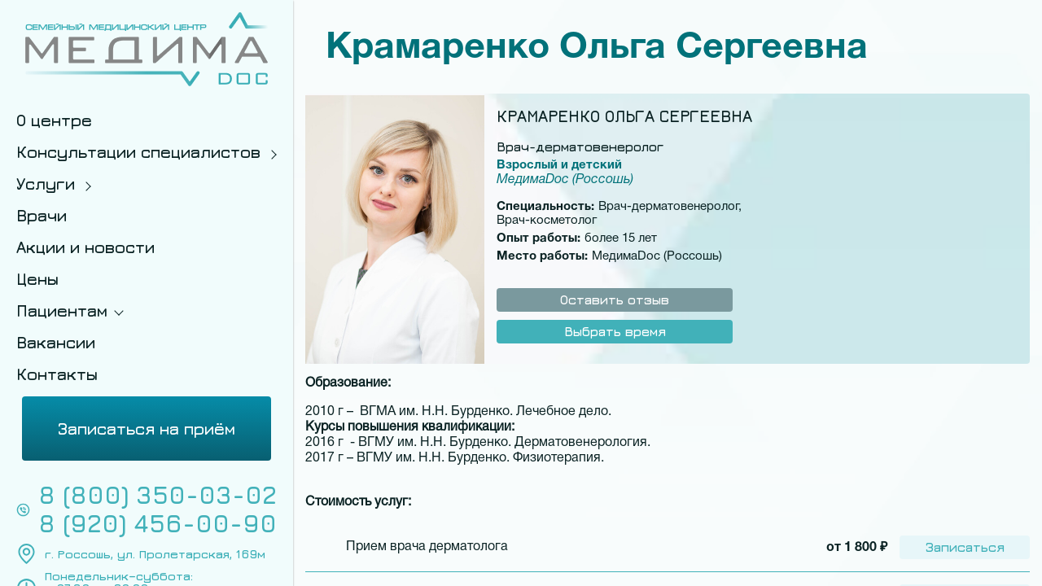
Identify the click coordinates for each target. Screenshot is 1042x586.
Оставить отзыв (614, 299)
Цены (37, 278)
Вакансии (55, 342)
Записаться (965, 547)
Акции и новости (85, 247)
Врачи (41, 215)
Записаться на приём (146, 428)
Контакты (57, 374)
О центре (54, 120)
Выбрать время (615, 331)
